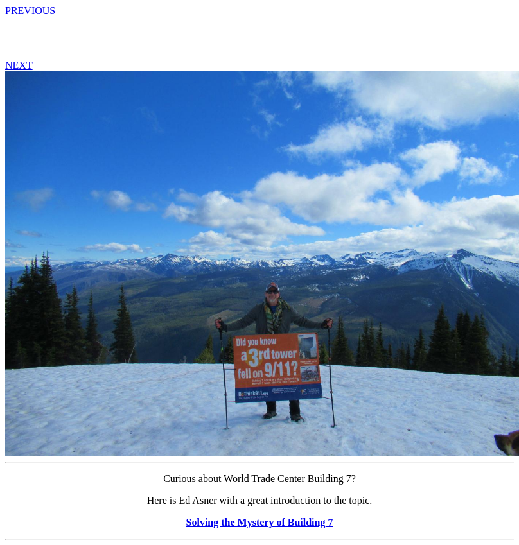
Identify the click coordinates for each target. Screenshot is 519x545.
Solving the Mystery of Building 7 (259, 522)
